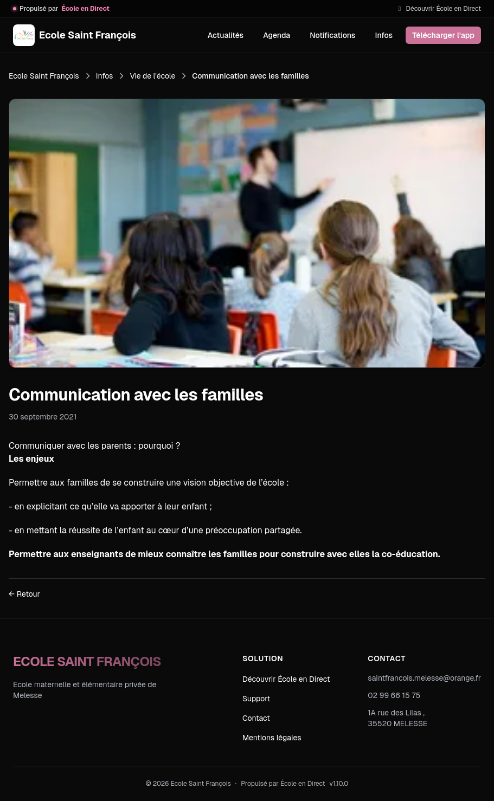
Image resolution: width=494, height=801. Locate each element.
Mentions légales (271, 737)
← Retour (24, 594)
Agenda (276, 35)
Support (256, 698)
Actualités (225, 35)
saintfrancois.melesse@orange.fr (424, 678)
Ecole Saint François (44, 76)
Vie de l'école (152, 76)
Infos (384, 35)
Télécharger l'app (443, 35)
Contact (256, 718)
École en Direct (302, 783)
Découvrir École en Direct (438, 8)
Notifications (332, 35)
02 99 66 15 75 (394, 695)
